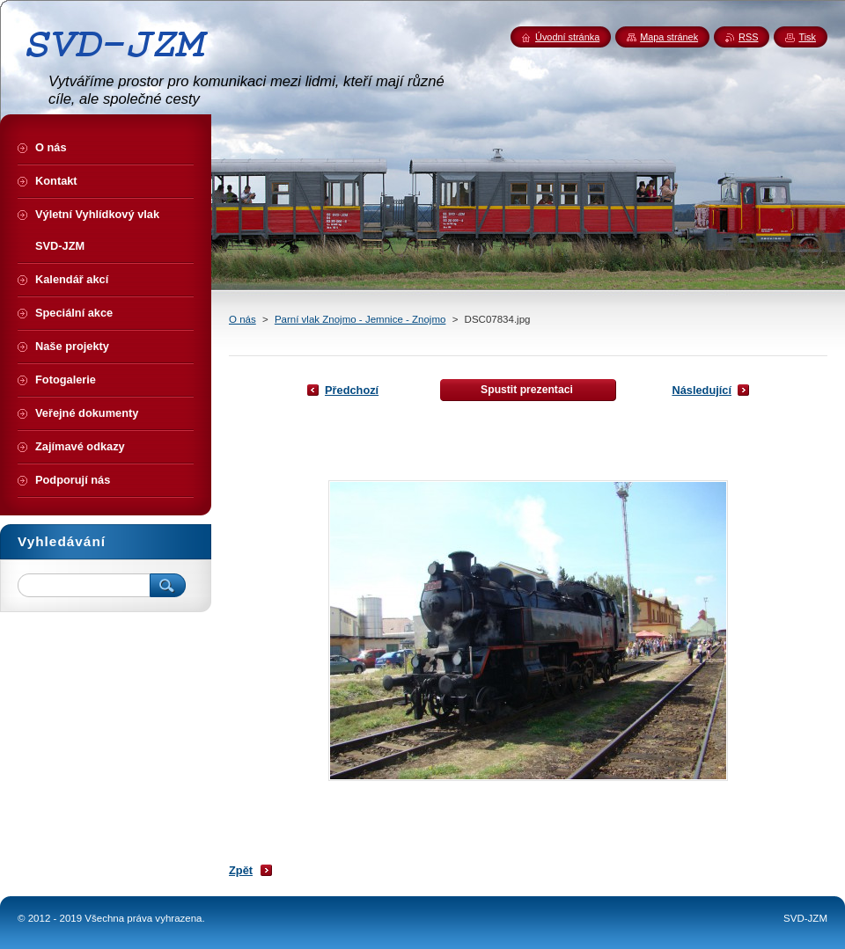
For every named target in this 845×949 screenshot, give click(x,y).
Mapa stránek (669, 37)
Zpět (241, 870)
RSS (748, 37)
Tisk (807, 37)
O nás (242, 319)
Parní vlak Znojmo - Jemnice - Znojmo (360, 319)
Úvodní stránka (567, 37)
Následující (701, 390)
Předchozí (351, 390)
